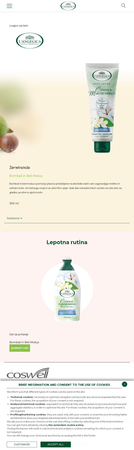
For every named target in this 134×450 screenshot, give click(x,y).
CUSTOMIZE (22, 444)
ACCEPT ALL (56, 444)
